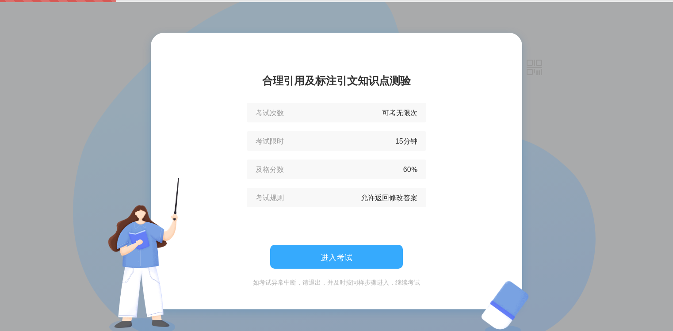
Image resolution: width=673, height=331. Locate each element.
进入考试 (336, 257)
